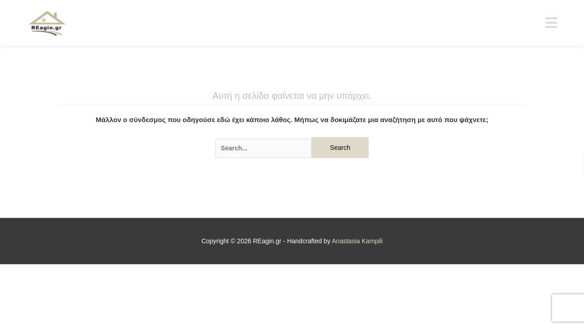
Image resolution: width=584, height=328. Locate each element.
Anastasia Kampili (357, 241)
